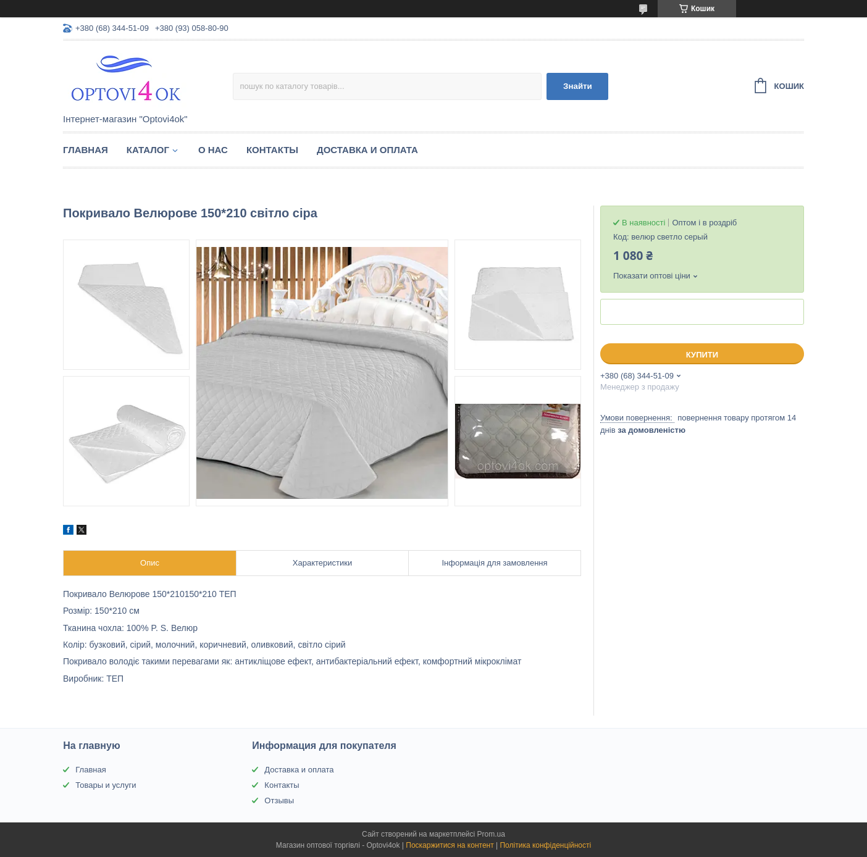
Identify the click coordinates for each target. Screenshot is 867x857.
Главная (85, 149)
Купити (702, 354)
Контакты (272, 149)
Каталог (148, 149)
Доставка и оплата (367, 149)
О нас (213, 149)
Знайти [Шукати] (577, 86)
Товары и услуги (105, 785)
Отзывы (279, 800)
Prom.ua (491, 834)
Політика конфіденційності (545, 845)
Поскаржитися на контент (449, 845)
